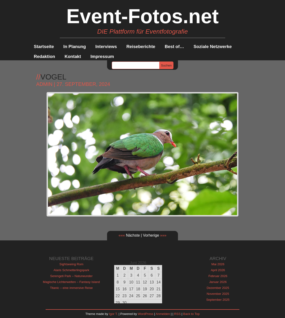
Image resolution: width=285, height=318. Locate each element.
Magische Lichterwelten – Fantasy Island (71, 282)
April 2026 (218, 270)
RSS (177, 314)
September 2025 (218, 299)
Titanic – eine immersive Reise (71, 288)
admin (44, 84)
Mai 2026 (218, 264)
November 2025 (218, 294)
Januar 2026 (218, 282)
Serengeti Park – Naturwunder (71, 276)
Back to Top (191, 314)
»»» (163, 235)
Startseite (44, 46)
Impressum (102, 56)
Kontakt (73, 56)
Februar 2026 (217, 276)
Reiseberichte (140, 46)
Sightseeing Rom (71, 264)
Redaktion (44, 56)
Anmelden (163, 314)
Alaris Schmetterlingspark (71, 270)
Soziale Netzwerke (213, 46)
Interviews (106, 46)
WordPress (145, 314)
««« (122, 235)
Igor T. (113, 314)
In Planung (74, 46)
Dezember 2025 (218, 288)
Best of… (174, 46)
